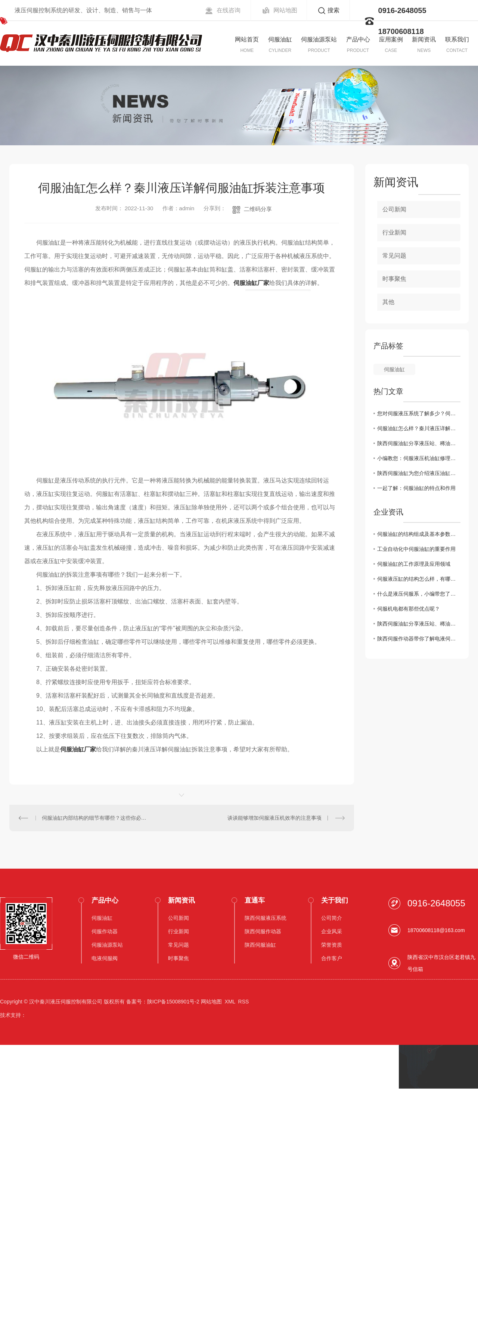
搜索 (333, 10)
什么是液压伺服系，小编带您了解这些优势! (418, 594)
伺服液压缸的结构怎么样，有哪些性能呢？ (418, 579)
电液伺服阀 (104, 958)
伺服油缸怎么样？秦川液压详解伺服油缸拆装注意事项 (418, 428)
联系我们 (457, 39)
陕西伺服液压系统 (265, 918)
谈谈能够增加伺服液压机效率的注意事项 (274, 818)
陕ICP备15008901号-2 (173, 1002)
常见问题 (394, 255)
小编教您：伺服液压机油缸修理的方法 (418, 458)
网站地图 (285, 10)
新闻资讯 (424, 39)
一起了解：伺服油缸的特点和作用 (416, 488)
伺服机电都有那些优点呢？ (408, 609)
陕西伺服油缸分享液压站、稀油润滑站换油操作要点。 (418, 443)
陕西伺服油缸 (260, 945)
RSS (243, 1002)
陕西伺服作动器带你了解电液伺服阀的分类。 (418, 639)
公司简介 (331, 918)
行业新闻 (394, 232)
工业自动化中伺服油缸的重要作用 (416, 549)
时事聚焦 (394, 279)
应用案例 (391, 39)
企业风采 (331, 931)
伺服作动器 (104, 931)
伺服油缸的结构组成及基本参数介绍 (418, 534)
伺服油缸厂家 (251, 283)
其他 (388, 302)
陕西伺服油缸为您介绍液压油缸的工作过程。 (418, 473)
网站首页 (247, 39)
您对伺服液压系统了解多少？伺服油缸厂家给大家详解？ (418, 413)
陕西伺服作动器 (263, 931)
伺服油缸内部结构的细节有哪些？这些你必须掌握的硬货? (95, 818)
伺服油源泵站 (319, 39)
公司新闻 (394, 209)
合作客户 (331, 958)
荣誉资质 (331, 945)
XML (230, 1002)
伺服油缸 (280, 39)
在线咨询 (228, 10)
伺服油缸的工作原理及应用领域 (413, 564)
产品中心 (358, 39)
